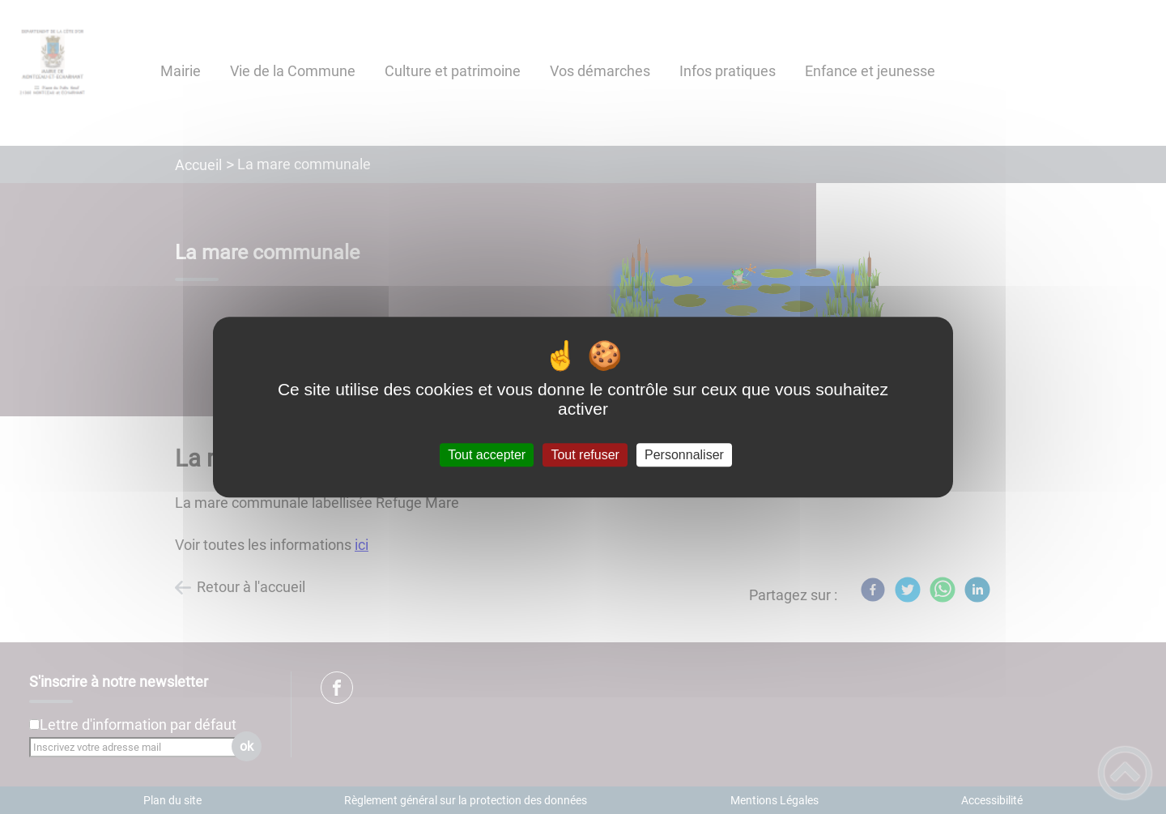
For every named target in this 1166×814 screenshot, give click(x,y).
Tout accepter (487, 455)
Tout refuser (585, 455)
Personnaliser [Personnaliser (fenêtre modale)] (684, 455)
